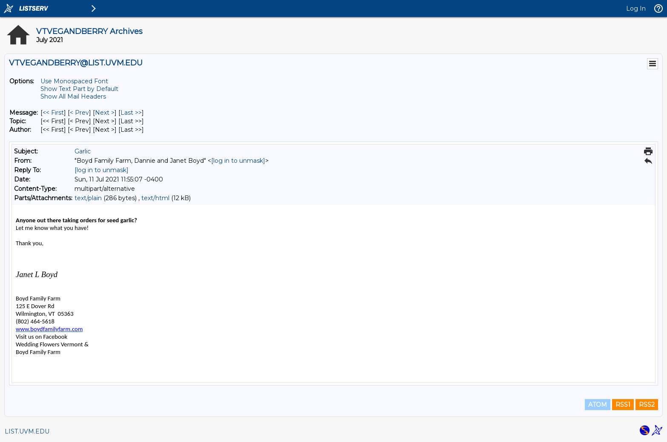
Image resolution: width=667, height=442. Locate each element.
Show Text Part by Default (79, 89)
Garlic (82, 151)
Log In (636, 8)
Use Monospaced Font (74, 81)
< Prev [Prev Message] (79, 112)
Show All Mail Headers (73, 96)
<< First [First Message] (53, 112)
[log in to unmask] (238, 160)
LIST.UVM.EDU (27, 431)
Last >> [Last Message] (131, 112)
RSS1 (622, 404)
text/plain (88, 198)
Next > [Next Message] (105, 112)
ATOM (597, 404)
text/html (155, 198)
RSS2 (647, 404)
